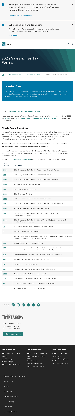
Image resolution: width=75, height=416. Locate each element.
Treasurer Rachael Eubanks (11, 353)
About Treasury (7, 359)
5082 (5, 179)
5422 (5, 279)
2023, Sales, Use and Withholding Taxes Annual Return (37, 118)
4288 (5, 274)
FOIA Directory (9, 402)
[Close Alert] (72, 4)
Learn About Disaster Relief (21, 16)
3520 (5, 269)
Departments (8, 407)
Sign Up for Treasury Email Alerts (36, 357)
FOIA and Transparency (34, 364)
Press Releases (32, 361)
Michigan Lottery (57, 356)
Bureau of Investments (59, 353)
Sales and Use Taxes (33, 75)
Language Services (10, 412)
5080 (5, 170)
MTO (7, 118)
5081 (4, 175)
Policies (6, 386)
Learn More (15, 35)
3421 (4, 264)
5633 (4, 283)
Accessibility (8, 391)
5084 (5, 184)
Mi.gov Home (8, 381)
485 (4, 248)
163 (4, 231)
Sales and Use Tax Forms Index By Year (24, 111)
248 (4, 243)
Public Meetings (7, 362)
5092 (5, 204)
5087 (5, 189)
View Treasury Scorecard (60, 364)
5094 (5, 208)
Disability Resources (11, 396)
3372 (5, 259)
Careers (4, 356)
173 (4, 236)
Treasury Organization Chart (11, 364)
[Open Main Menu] (72, 44)
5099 (5, 220)
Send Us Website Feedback (36, 366)
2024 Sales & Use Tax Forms (57, 75)
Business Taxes (15, 75)
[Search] (68, 44)
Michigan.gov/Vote (13, 334)
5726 (4, 288)
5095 (4, 213)
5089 (5, 199)
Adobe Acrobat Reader (21, 159)
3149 (4, 255)
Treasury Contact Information (37, 353)
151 (4, 227)
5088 (5, 194)
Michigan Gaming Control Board (60, 360)
